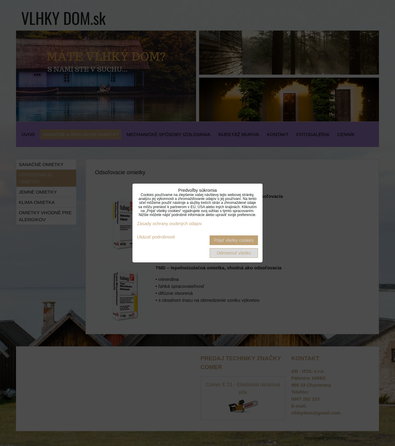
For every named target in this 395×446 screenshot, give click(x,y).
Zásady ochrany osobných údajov (169, 223)
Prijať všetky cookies (234, 240)
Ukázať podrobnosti (156, 237)
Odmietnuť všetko (234, 253)
